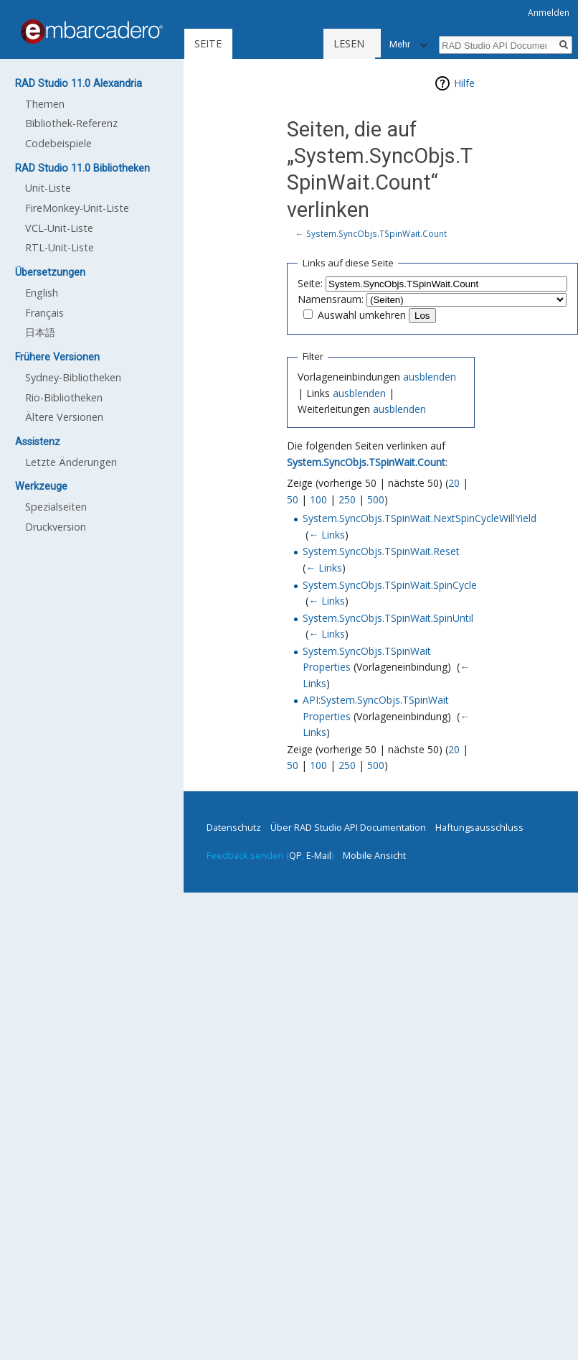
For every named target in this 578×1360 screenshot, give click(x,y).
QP (295, 855)
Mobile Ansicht (374, 855)
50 (292, 499)
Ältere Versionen (64, 417)
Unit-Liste (48, 188)
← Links (326, 534)
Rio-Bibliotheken (64, 397)
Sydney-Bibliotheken (73, 377)
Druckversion (55, 527)
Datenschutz (234, 827)
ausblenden (429, 376)
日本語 (40, 332)
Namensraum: (331, 299)
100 (318, 499)
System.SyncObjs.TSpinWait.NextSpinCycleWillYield (419, 518)
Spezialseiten (56, 506)
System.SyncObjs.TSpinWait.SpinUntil (388, 618)
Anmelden (548, 12)
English (41, 292)
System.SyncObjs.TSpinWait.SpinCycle (390, 585)
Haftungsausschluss (479, 827)
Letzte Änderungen (71, 462)
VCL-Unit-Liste (59, 228)
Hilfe (464, 83)
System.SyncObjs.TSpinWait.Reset (381, 551)
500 (375, 499)
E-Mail (318, 855)
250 (347, 499)
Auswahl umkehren (362, 315)
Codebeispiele (58, 143)
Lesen (305, 43)
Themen (45, 104)
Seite (208, 43)
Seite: (310, 283)
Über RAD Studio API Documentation (348, 827)
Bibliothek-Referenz (71, 123)
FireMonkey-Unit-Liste (77, 208)
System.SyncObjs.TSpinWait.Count (376, 233)
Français (44, 313)
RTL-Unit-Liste (59, 247)
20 (454, 483)
